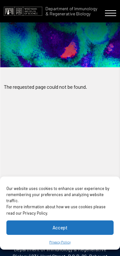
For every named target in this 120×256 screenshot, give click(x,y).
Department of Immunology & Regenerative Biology (71, 11)
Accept (60, 227)
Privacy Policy (60, 242)
